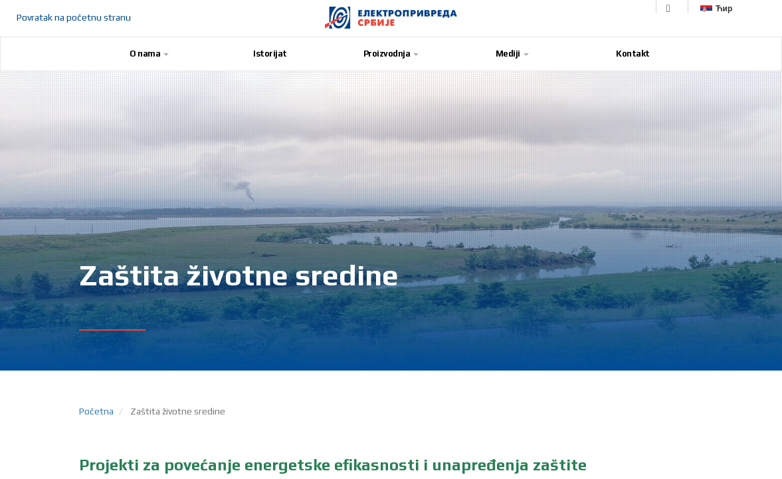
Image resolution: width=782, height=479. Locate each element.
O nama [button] (149, 54)
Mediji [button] (512, 54)
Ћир (716, 8)
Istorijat (270, 54)
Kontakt (633, 54)
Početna (96, 411)
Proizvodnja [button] (391, 54)
